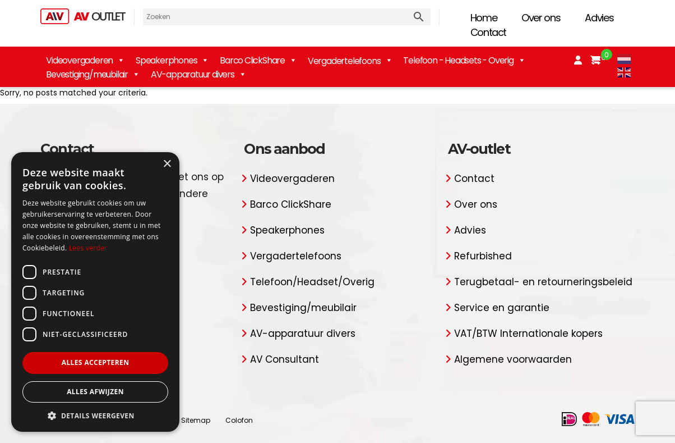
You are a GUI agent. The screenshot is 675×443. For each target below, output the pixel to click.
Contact (488, 32)
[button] (95, 415)
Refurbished (483, 256)
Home (483, 18)
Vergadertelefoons (295, 256)
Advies (599, 18)
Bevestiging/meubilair (93, 74)
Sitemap (195, 420)
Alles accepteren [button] (96, 362)
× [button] (167, 164)
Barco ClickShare (258, 60)
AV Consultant (284, 359)
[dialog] (95, 292)
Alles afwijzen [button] (95, 391)
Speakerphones (172, 60)
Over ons (540, 18)
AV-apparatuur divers (198, 74)
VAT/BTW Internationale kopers (528, 333)
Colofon (239, 420)
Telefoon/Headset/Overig (312, 282)
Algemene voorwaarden (513, 359)
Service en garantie (501, 307)
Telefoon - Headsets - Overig (464, 60)
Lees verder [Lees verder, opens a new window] (88, 248)
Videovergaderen (85, 60)
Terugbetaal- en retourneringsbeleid (543, 282)
